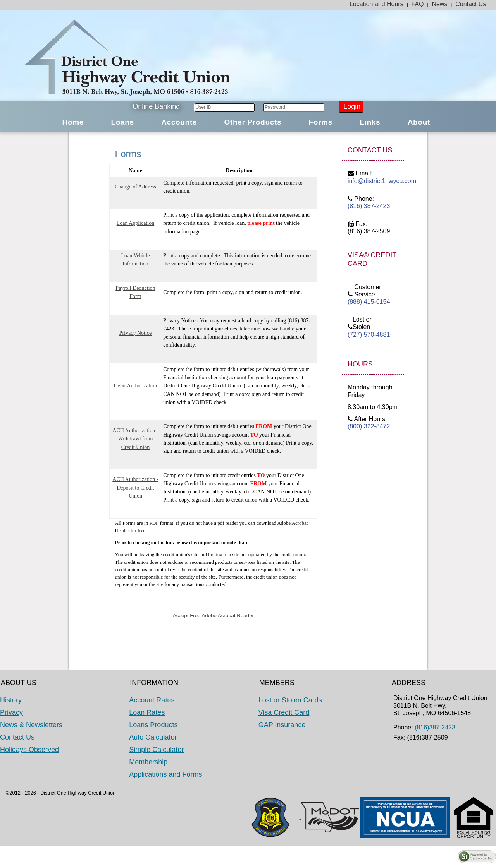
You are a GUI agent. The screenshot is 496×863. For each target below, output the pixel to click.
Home (73, 122)
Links (370, 122)
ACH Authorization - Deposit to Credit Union (135, 487)
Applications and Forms (165, 774)
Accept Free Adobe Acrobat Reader (213, 615)
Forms (320, 122)
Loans (122, 122)
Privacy (11, 712)
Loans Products (153, 725)
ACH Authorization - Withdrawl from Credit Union (135, 439)
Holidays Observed (29, 749)
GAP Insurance (282, 725)
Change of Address (135, 187)
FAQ (418, 4)
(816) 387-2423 (369, 206)
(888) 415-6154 (369, 301)
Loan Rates (147, 712)
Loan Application (136, 223)
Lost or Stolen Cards (290, 700)
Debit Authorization (135, 386)
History (11, 700)
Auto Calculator (153, 737)
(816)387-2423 (435, 727)
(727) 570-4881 (369, 334)
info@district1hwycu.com (373, 181)
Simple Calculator (156, 749)
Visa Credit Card (284, 712)
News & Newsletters (31, 725)
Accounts (179, 122)
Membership (148, 762)
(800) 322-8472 (369, 426)
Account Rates (151, 700)
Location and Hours (376, 4)
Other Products (252, 122)
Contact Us (470, 4)
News (439, 4)
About (419, 122)
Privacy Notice (135, 333)
